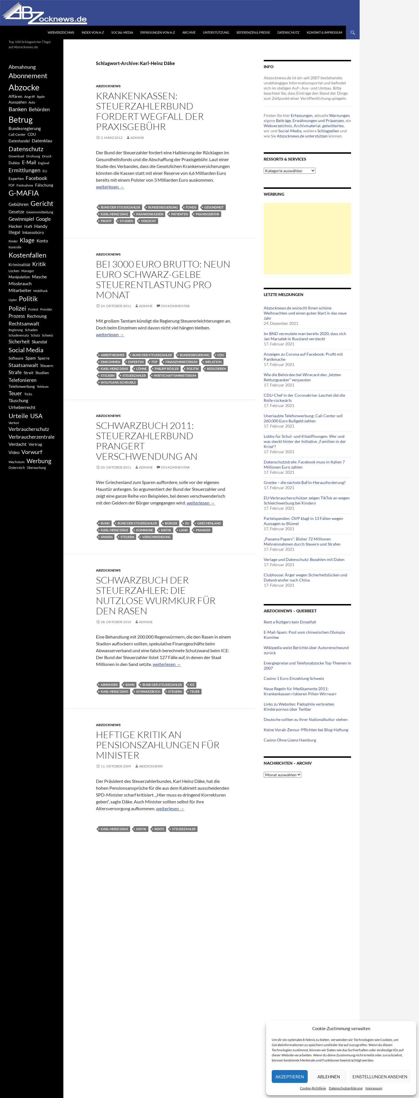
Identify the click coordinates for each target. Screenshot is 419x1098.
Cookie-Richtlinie (313, 1088)
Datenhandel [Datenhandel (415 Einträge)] (19, 141)
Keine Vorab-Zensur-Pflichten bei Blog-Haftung (306, 729)
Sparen (106, 537)
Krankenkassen (149, 214)
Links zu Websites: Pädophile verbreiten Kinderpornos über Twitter (299, 707)
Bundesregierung (163, 207)
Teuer (195, 691)
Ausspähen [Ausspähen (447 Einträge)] (18, 102)
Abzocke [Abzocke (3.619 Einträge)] (24, 87)
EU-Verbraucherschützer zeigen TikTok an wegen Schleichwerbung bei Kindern (307, 500)
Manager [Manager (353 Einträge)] (27, 271)
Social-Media (122, 32)
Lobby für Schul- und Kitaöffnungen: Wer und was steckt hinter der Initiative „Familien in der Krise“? (305, 441)
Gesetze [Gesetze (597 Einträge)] (16, 211)
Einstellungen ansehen (379, 1076)
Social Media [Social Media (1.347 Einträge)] (26, 350)
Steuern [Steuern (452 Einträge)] (46, 365)
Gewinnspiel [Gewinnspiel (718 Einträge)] (21, 219)
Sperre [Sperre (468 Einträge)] (43, 358)
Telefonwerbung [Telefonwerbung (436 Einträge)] (22, 386)
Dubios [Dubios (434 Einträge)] (14, 163)
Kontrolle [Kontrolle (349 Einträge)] (15, 247)
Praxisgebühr (207, 214)
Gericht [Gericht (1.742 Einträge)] (42, 203)
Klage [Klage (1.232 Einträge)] (27, 240)
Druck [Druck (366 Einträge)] (46, 156)
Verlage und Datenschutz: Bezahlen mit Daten (304, 559)
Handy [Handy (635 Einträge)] (40, 226)
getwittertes (333, 125)
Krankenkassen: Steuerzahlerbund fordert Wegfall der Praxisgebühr (150, 111)
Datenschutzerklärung (345, 1088)
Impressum (373, 1088)
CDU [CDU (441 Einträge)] (32, 134)
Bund (105, 523)
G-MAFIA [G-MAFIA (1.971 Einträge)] (24, 193)
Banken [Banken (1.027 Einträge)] (18, 109)
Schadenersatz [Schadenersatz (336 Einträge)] (19, 335)
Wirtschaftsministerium (175, 375)
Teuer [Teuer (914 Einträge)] (15, 393)
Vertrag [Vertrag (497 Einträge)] (35, 444)
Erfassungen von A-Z (157, 32)
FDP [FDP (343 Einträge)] (12, 185)
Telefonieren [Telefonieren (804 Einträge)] (23, 380)
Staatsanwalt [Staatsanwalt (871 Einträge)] (23, 365)
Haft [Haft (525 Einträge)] (28, 226)
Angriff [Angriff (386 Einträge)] (29, 96)
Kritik (166, 530)
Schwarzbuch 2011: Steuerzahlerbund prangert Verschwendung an (147, 441)
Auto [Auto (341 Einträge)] (32, 102)
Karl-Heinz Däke (114, 214)
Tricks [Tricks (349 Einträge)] (28, 394)
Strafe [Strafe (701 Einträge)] (15, 372)
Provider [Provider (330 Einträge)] (46, 309)
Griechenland (209, 523)
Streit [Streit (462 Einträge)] (28, 372)
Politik (193, 368)
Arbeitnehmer (112, 355)
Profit (106, 221)
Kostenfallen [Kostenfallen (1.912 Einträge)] (27, 255)
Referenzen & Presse (253, 32)
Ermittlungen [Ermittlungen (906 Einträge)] (25, 170)
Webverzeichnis (61, 32)
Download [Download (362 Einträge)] (16, 156)
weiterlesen (110, 186)
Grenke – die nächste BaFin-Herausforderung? (305, 482)
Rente (159, 829)
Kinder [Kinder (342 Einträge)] (13, 241)
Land (183, 530)
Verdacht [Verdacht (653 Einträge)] (18, 444)
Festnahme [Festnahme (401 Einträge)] (25, 185)
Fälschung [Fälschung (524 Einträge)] (44, 185)
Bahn (130, 684)
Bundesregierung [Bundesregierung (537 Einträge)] (25, 128)
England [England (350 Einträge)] (43, 163)
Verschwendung (156, 537)
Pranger (203, 530)
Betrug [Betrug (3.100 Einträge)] (21, 119)
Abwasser (109, 684)
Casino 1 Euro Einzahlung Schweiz (294, 678)
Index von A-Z (93, 32)
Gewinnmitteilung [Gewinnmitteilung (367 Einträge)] (39, 212)
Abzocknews (108, 86)
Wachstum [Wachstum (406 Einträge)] (17, 462)
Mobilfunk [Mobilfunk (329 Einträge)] (40, 291)
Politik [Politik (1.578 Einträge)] (28, 299)
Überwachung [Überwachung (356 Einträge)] (36, 467)
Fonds (191, 207)
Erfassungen (302, 115)
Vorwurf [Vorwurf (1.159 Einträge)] (31, 451)
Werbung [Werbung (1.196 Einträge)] (39, 460)
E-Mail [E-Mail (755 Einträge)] (29, 162)
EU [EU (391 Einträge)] (45, 171)
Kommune (144, 530)
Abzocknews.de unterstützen (302, 135)
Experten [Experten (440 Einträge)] (16, 178)
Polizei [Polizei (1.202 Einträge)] (17, 308)
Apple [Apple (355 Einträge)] (41, 96)
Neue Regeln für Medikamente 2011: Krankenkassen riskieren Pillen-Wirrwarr (300, 691)
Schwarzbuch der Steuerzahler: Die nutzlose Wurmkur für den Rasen (155, 595)
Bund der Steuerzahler (120, 207)
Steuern (107, 375)
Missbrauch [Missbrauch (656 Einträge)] (20, 283)
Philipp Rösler (167, 368)
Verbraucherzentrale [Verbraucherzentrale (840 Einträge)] (32, 436)
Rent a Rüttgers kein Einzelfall (290, 621)
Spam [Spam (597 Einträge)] (30, 357)
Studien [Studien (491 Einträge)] (42, 372)
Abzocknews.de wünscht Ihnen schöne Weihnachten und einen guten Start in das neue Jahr (305, 313)
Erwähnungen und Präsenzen (318, 120)
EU (187, 523)
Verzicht (148, 221)
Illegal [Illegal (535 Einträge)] (14, 232)
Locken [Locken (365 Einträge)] (14, 271)
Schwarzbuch (148, 691)
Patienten (179, 214)
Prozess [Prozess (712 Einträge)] (17, 316)
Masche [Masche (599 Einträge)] (39, 276)
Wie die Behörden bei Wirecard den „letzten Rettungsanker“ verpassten (302, 377)
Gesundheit (214, 207)
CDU (220, 355)
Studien (126, 221)
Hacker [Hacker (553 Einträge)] (15, 226)
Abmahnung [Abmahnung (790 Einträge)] (22, 67)
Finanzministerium (181, 362)
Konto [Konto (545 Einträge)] (42, 240)
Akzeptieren (289, 1076)
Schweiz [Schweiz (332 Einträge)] (47, 335)
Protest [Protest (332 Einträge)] (33, 309)
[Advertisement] (307, 238)
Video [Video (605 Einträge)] (14, 452)
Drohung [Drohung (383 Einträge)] (33, 156)
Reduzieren (216, 368)
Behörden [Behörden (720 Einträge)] (39, 109)
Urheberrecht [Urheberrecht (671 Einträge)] (22, 407)
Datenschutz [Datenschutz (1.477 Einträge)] (26, 149)
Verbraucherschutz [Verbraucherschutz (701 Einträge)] (29, 429)
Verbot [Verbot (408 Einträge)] (14, 423)
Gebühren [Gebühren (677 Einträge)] (19, 204)
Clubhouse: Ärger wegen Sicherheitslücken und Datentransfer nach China (305, 577)
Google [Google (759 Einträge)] (43, 219)
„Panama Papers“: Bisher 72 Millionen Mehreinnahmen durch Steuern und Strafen (302, 541)
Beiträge (283, 120)
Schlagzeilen (328, 130)
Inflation (213, 362)
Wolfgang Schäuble (118, 382)
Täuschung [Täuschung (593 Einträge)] (18, 400)
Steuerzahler (134, 375)
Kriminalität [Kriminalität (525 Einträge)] (19, 264)
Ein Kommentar (175, 306)
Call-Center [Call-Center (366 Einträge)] (17, 134)
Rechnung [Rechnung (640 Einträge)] (37, 316)
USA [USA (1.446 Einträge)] (36, 416)
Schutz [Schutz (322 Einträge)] (35, 335)
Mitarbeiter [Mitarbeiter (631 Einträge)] (20, 290)
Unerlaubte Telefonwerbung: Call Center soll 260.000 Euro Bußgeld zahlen (303, 418)
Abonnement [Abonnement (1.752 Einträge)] (28, 76)
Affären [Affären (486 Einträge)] (15, 96)
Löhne (141, 368)
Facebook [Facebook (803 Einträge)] (36, 178)
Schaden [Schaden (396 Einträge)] (31, 330)
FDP (155, 362)
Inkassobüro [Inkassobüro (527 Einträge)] (33, 232)
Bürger (171, 523)
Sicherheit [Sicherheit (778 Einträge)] (19, 342)
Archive (189, 32)
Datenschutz (288, 32)
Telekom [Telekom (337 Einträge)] (43, 386)
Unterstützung (216, 32)
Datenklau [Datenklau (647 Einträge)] (42, 140)
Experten (136, 362)
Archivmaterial (307, 125)
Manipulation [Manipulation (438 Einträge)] (19, 277)
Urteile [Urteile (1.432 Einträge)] (18, 416)
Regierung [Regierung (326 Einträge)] (16, 330)
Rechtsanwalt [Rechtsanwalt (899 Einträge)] (24, 323)
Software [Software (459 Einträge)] (16, 358)
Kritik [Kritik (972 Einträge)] (39, 264)
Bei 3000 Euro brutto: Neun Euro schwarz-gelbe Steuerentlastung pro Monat (163, 279)
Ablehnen (328, 1076)
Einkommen (110, 362)
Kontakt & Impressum (324, 32)
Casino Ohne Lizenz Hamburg (290, 740)
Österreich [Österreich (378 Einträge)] (17, 467)
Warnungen (339, 115)
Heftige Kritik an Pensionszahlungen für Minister (157, 745)
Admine (137, 137)
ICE (192, 684)
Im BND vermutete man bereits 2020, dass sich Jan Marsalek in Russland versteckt (305, 336)
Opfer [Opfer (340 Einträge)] (13, 300)
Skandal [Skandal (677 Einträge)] (39, 341)
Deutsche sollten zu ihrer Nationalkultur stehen (306, 719)
